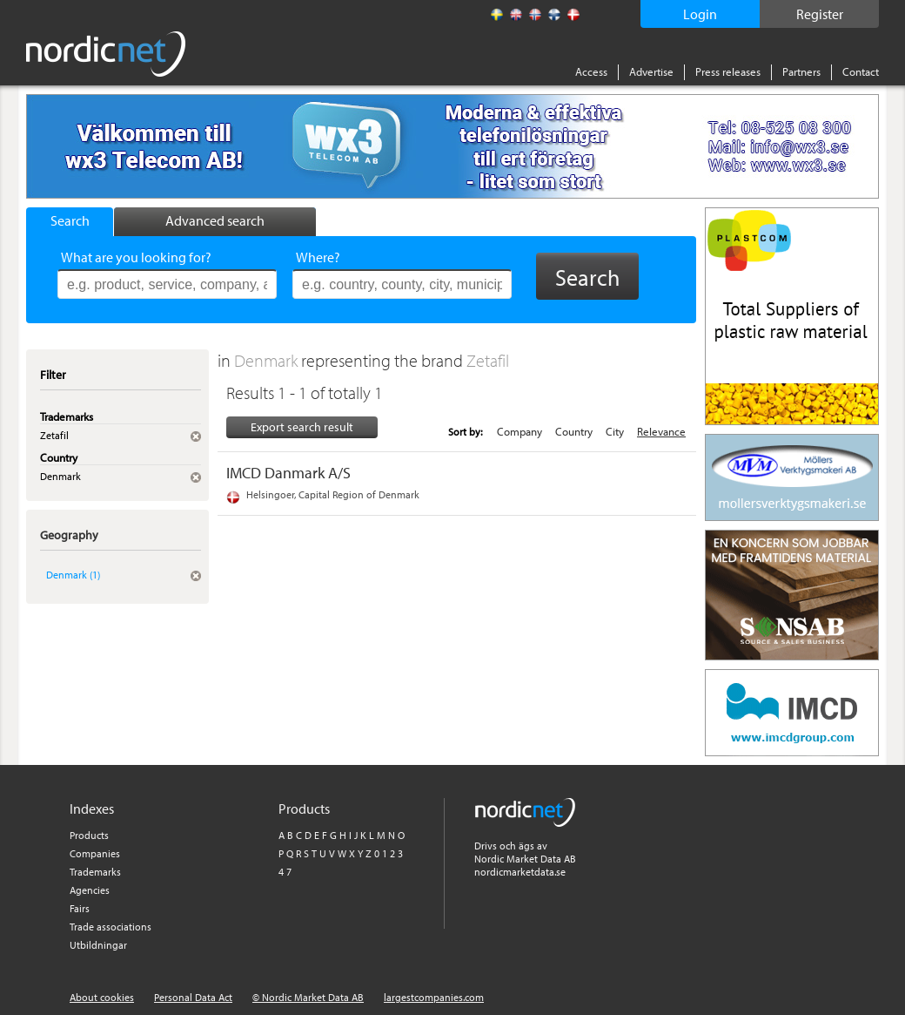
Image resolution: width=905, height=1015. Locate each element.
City (615, 431)
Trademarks (95, 871)
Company (519, 431)
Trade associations (110, 926)
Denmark (267, 360)
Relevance (661, 431)
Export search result (302, 427)
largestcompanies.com (434, 997)
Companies (95, 853)
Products (89, 835)
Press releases (728, 71)
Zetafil (487, 360)
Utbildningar (98, 944)
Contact (860, 71)
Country (574, 431)
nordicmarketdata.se (520, 871)
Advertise (651, 71)
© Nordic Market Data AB (308, 997)
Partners (801, 71)
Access (591, 71)
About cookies (102, 997)
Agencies (90, 890)
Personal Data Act (193, 997)
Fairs (80, 908)
